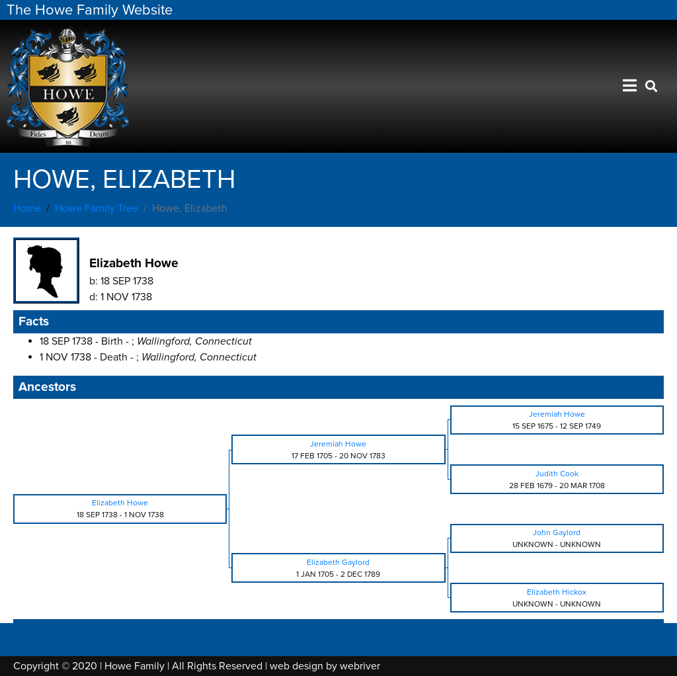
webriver (360, 666)
